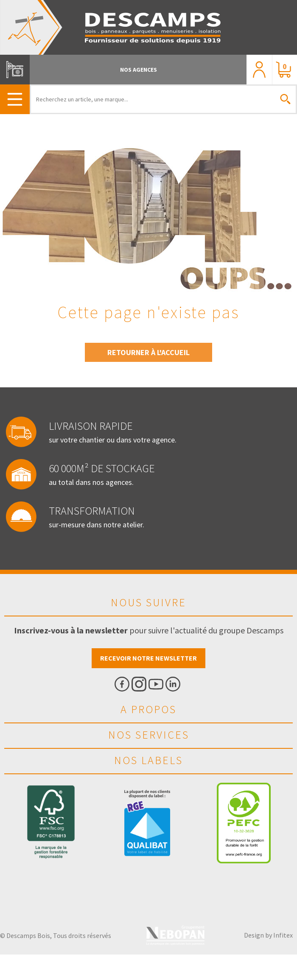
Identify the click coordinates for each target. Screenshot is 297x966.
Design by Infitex (268, 935)
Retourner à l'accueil (148, 352)
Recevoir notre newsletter (148, 658)
